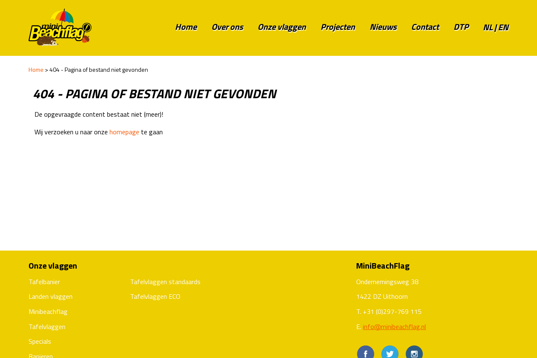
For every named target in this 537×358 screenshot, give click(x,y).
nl (488, 27)
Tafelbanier (44, 282)
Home (186, 26)
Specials (40, 341)
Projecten (338, 26)
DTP (461, 26)
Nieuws (383, 26)
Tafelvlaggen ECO (155, 296)
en (503, 27)
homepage (124, 132)
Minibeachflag (48, 311)
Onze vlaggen (282, 26)
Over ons (227, 26)
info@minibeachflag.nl (394, 326)
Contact (425, 26)
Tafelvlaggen (47, 326)
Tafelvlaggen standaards (165, 282)
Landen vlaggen (51, 296)
